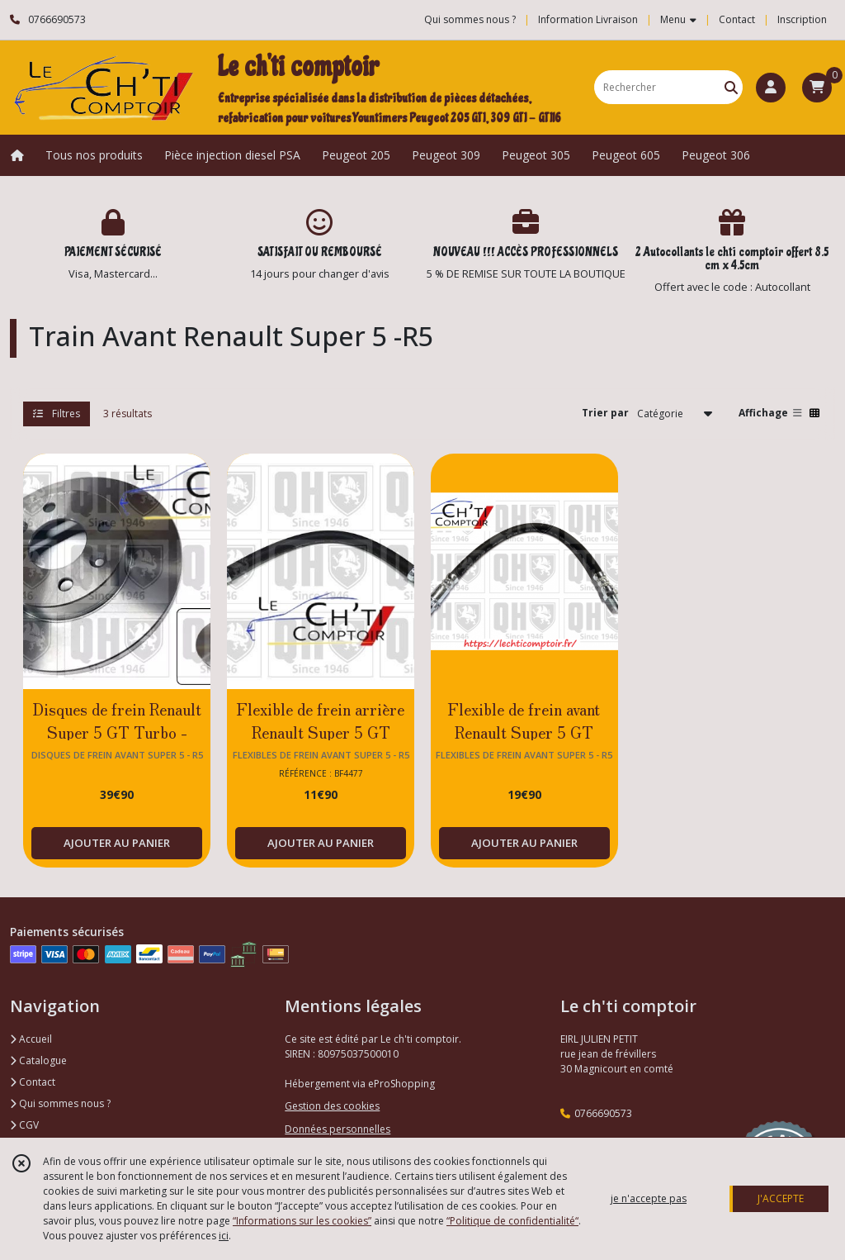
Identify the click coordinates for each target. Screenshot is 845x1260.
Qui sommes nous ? (60, 1103)
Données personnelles (337, 1129)
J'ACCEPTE (781, 1198)
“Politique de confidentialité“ (512, 1221)
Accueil (31, 1039)
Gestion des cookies (332, 1106)
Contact (737, 19)
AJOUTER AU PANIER (117, 842)
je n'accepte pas (649, 1198)
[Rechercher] (731, 87)
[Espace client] (771, 87)
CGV (24, 1125)
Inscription (802, 19)
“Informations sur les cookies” (302, 1221)
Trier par (605, 413)
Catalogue (38, 1060)
